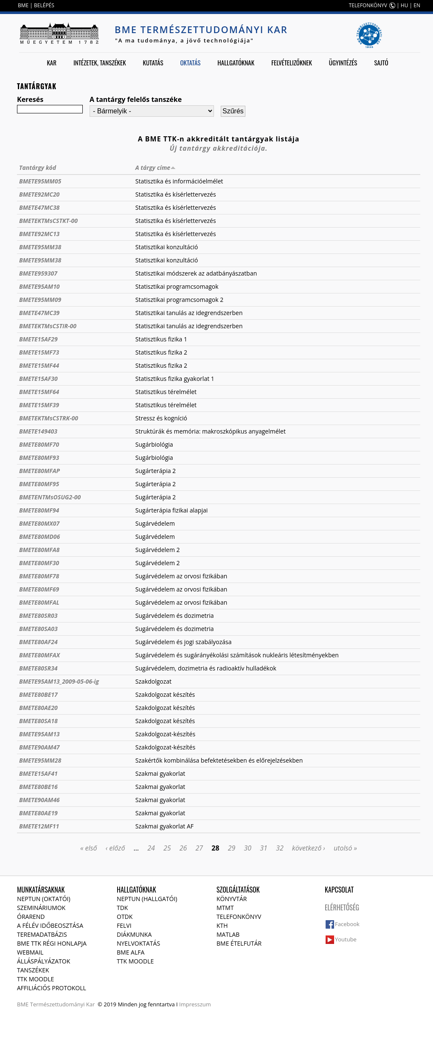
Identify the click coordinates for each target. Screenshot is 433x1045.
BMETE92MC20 (39, 194)
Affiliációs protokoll (51, 988)
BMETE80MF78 (39, 576)
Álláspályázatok (43, 961)
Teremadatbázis (42, 934)
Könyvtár (231, 899)
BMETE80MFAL (39, 602)
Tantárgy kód (37, 167)
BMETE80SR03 (38, 615)
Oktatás (190, 62)
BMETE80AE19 (38, 813)
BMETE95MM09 (40, 300)
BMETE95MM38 (40, 247)
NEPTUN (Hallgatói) (147, 899)
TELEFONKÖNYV (368, 5)
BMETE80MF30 (39, 563)
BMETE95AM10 (39, 286)
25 (167, 848)
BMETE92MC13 (39, 234)
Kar (51, 62)
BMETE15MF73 (39, 352)
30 (248, 848)
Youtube (346, 939)
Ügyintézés (343, 62)
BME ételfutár (238, 943)
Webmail (30, 952)
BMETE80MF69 (39, 589)
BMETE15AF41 (38, 773)
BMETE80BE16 (38, 787)
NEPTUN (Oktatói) (43, 899)
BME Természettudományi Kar (201, 29)
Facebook (347, 924)
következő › (308, 848)
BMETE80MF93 (39, 457)
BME (23, 5)
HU (404, 5)
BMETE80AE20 (38, 708)
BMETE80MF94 (39, 510)
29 (232, 848)
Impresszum (195, 1004)
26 (183, 848)
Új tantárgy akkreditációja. (219, 148)
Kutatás (153, 62)
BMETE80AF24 (38, 642)
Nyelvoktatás (138, 943)
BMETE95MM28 (40, 760)
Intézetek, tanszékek (99, 62)
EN (416, 5)
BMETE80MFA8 (39, 550)
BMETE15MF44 (39, 365)
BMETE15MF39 (39, 405)
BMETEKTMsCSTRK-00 (48, 418)
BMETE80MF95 (39, 484)
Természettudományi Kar (62, 1004)
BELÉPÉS (44, 5)
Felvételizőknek (291, 62)
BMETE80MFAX (39, 655)
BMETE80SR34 (38, 668)
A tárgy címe (155, 167)
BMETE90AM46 (39, 800)
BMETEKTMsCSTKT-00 (48, 221)
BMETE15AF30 (38, 379)
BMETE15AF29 (38, 339)
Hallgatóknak (235, 62)
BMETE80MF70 (39, 444)
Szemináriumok (41, 908)
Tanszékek (33, 970)
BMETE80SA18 (38, 721)
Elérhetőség (342, 907)
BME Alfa (130, 952)
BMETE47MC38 (39, 207)
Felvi (124, 925)
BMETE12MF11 (39, 826)
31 (263, 848)
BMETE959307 (38, 273)
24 (151, 848)
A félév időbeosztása (50, 925)
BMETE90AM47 (39, 747)
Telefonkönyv (238, 917)
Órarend (31, 917)
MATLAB (227, 934)
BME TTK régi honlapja (52, 943)
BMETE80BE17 (38, 694)
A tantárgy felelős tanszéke (136, 99)
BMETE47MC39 (39, 313)
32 (280, 848)
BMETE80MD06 (39, 536)
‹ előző (115, 848)
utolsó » (345, 848)
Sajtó (381, 62)
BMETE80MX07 (39, 523)
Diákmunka (134, 934)
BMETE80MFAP (39, 471)
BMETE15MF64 (39, 392)
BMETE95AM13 (39, 734)
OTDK (124, 917)
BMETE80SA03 (38, 629)
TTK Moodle (35, 979)
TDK (122, 908)
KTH (222, 925)
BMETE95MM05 (40, 181)
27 (199, 848)
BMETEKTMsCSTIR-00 (47, 326)
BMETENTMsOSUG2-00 (50, 497)
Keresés (30, 99)
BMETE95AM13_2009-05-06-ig (59, 681)
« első (88, 848)
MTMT (225, 908)
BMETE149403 (38, 431)
